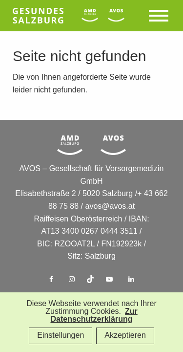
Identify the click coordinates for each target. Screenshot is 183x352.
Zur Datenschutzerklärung (93, 316)
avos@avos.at (110, 206)
